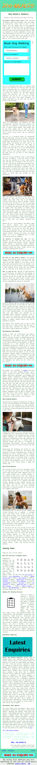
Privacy (33, 750)
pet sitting (28, 574)
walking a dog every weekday (21, 675)
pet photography (14, 576)
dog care (5, 579)
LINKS (19, 11)
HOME (15, 11)
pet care (21, 582)
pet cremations (21, 581)
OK (29, 764)
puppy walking (23, 620)
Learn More (20, 764)
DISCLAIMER (32, 11)
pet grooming (6, 582)
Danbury (25, 370)
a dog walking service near (20, 683)
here (31, 727)
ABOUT (23, 11)
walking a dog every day (16, 672)
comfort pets (20, 579)
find (7, 708)
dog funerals (23, 578)
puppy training (27, 586)
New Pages (11, 750)
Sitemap (4, 750)
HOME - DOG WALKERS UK (18, 742)
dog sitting (6, 622)
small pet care (21, 584)
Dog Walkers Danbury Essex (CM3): (13, 20)
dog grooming (15, 403)
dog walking (13, 139)
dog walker (26, 223)
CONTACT (27, 11)
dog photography (14, 587)
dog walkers (17, 166)
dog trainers (7, 586)
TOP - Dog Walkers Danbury (11, 730)
